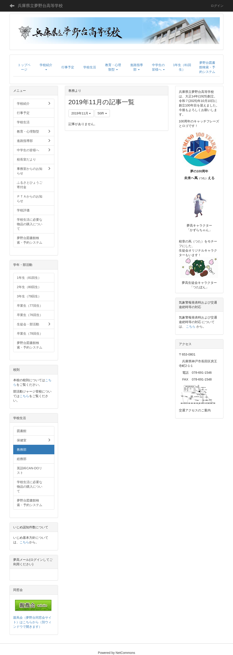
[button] (46, 67)
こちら (24, 396)
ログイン (217, 5)
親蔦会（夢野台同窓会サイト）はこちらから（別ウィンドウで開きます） (32, 622)
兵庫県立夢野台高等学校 (40, 5)
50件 (102, 113)
